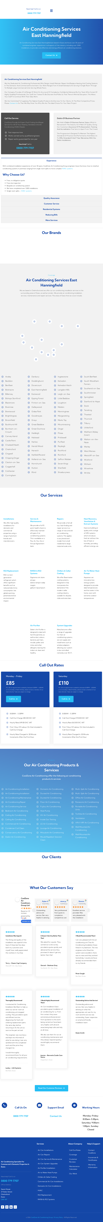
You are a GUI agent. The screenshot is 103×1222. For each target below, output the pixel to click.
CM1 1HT (4, 1199)
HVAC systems (67, 169)
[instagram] (6, 1207)
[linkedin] (11, 1207)
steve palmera (64, 901)
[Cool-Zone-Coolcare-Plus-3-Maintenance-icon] (17, 1143)
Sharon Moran (82, 901)
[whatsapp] (15, 1207)
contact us (14, 103)
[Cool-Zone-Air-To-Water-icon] (89, 559)
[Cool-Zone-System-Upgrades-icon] (62, 507)
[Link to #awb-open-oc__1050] (51, 11)
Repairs (60, 519)
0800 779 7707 (34, 13)
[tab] (51, 160)
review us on (27, 921)
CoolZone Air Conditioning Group (42, 1217)
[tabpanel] (51, 179)
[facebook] (2, 1207)
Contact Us (56, 1116)
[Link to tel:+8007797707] (4, 1105)
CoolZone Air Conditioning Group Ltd (26, 901)
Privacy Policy (58, 1217)
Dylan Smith (45, 901)
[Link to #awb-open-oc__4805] (39, 1105)
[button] (22, 336)
